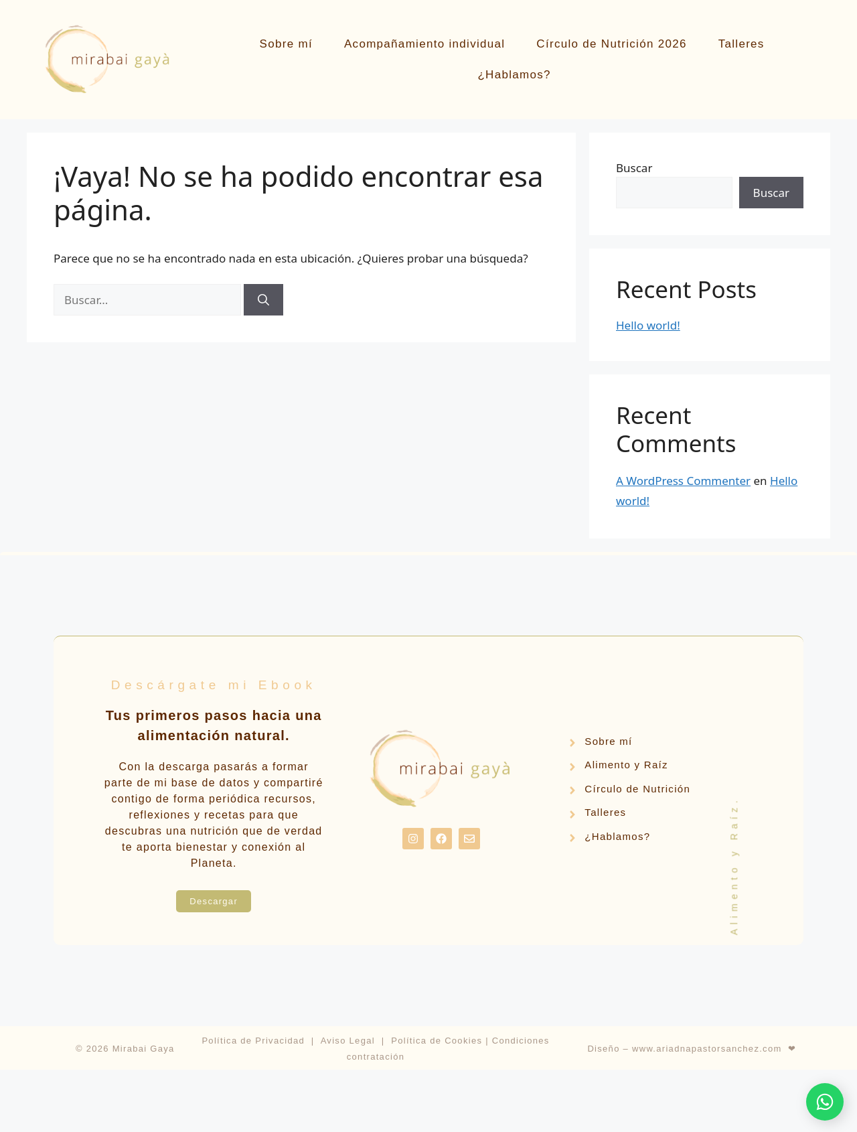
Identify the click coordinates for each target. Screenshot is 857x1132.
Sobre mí (286, 44)
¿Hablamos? (513, 74)
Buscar (634, 167)
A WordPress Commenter (683, 480)
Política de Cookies (436, 1041)
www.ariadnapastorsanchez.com (707, 1049)
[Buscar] (263, 300)
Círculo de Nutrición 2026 (611, 44)
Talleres (741, 44)
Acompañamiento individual (424, 44)
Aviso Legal (348, 1041)
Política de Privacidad (253, 1041)
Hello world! (648, 325)
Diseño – (609, 1049)
